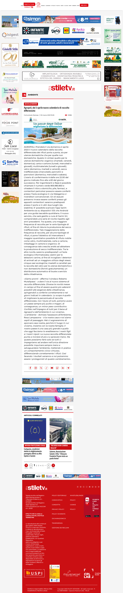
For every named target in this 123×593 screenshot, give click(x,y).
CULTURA (66, 5)
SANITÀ (62, 5)
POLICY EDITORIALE (59, 495)
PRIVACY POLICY (58, 509)
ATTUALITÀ (53, 5)
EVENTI (70, 5)
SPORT (78, 5)
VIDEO (84, 5)
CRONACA (43, 5)
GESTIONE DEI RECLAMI (60, 528)
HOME (22, 5)
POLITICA (58, 5)
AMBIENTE (74, 5)
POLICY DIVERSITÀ (58, 514)
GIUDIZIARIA (48, 5)
